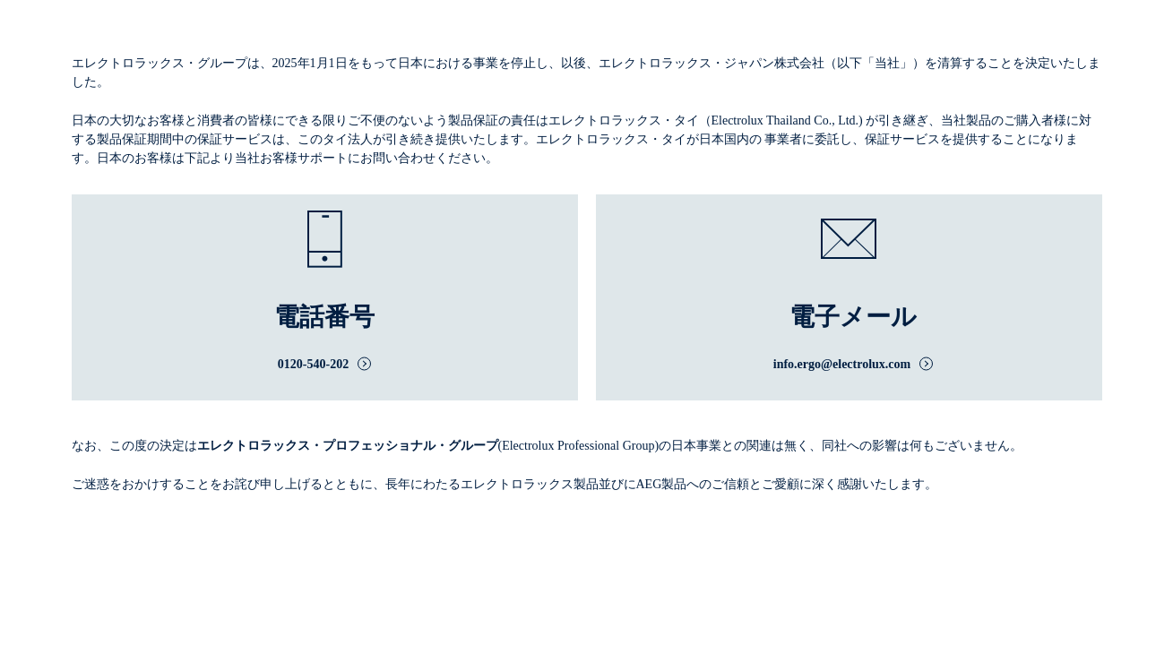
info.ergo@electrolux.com (842, 364)
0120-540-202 (313, 364)
